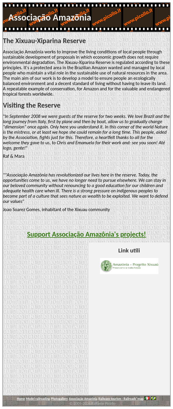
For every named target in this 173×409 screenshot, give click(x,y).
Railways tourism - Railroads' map (120, 399)
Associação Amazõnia (83, 399)
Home (21, 399)
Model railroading (38, 399)
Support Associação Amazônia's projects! (86, 234)
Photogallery (59, 399)
